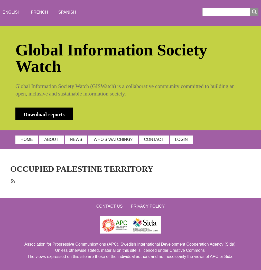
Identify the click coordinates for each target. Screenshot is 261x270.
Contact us (109, 206)
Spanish (67, 12)
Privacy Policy (148, 206)
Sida (230, 244)
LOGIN (181, 139)
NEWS (76, 139)
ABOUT (51, 139)
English (12, 12)
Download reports (44, 114)
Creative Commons (187, 250)
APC (112, 244)
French (39, 12)
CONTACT (153, 139)
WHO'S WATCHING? (113, 139)
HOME (27, 139)
